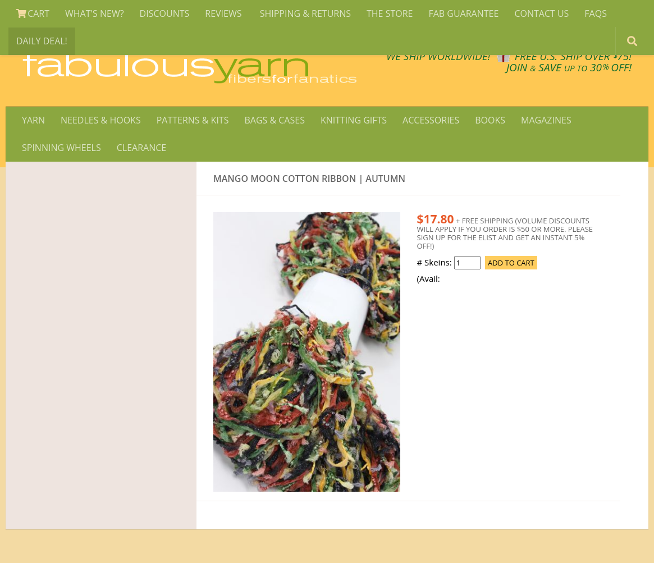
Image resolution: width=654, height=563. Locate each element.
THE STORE (390, 13)
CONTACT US (541, 13)
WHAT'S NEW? (94, 13)
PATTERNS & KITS (193, 120)
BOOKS (490, 120)
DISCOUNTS (165, 13)
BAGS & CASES (274, 120)
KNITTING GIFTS (354, 120)
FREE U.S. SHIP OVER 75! (573, 56)
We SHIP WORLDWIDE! (438, 56)
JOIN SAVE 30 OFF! (569, 67)
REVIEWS (224, 13)
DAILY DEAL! (41, 41)
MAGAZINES (546, 120)
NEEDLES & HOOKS (101, 120)
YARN (33, 120)
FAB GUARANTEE (463, 13)
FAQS (595, 13)
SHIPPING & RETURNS (305, 13)
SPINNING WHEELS (61, 147)
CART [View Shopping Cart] (32, 13)
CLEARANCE (141, 147)
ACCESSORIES (431, 120)
